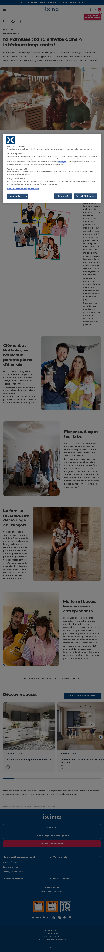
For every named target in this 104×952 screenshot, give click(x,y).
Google (62, 162)
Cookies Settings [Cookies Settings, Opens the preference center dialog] (17, 196)
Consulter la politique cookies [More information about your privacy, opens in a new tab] (23, 189)
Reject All (63, 196)
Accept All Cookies (86, 196)
